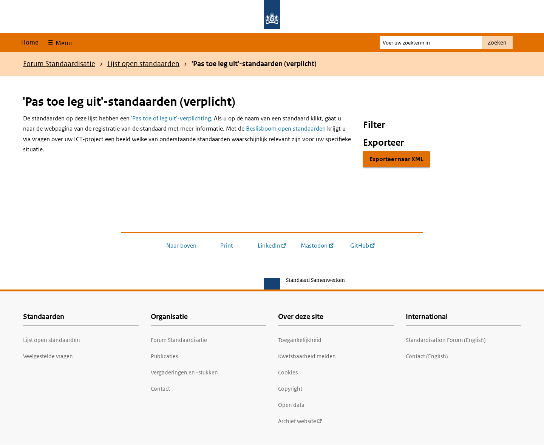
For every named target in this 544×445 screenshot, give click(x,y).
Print (226, 245)
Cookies (288, 372)
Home (30, 42)
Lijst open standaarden (143, 63)
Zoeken (497, 42)
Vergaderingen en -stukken (184, 372)
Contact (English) (427, 356)
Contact (160, 388)
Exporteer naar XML (396, 159)
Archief (300, 421)
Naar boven (181, 245)
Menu (63, 43)
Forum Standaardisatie (59, 63)
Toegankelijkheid (299, 339)
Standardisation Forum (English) (446, 339)
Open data (291, 404)
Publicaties (164, 356)
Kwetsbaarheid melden (307, 356)
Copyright (290, 388)
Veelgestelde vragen (48, 356)
